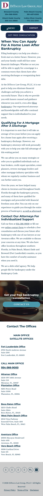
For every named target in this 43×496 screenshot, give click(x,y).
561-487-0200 (33, 14)
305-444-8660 (11, 21)
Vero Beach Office (10, 446)
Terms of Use (22, 490)
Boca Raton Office (11, 404)
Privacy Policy (10, 490)
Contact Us (21, 304)
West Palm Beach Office (14, 415)
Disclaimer (34, 490)
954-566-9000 (11, 14)
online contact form (14, 227)
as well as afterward (32, 211)
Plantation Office (10, 385)
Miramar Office (9, 374)
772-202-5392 (33, 21)
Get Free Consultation (21, 35)
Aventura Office (9, 434)
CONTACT (33, 28)
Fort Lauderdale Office (13, 346)
